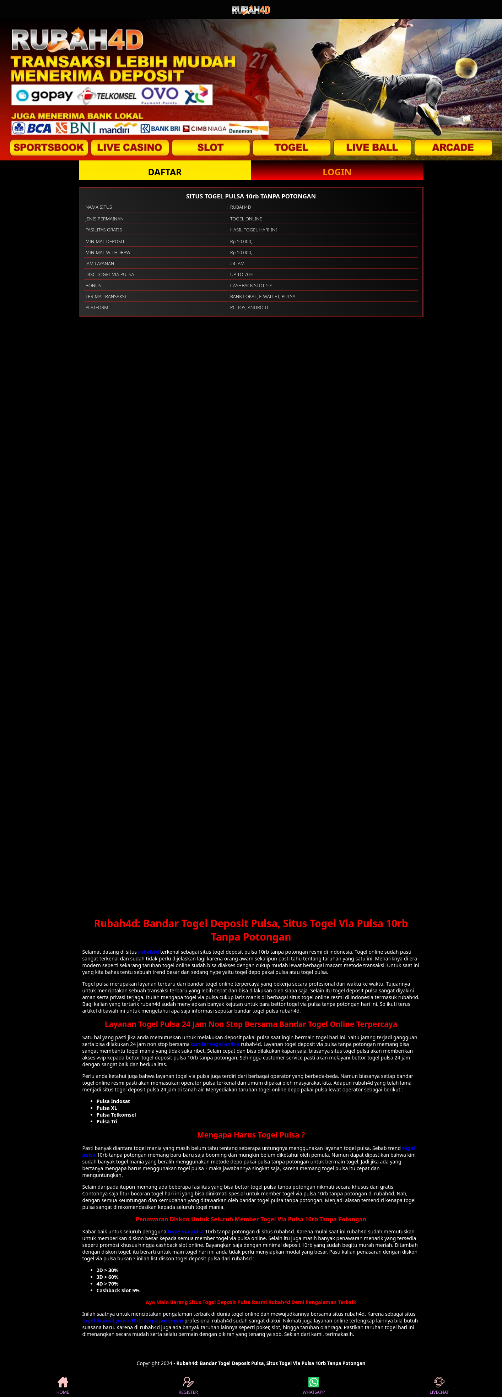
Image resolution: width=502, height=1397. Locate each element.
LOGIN (337, 172)
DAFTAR (165, 172)
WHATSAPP (314, 1386)
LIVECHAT (439, 1386)
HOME (62, 1386)
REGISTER (188, 1386)
